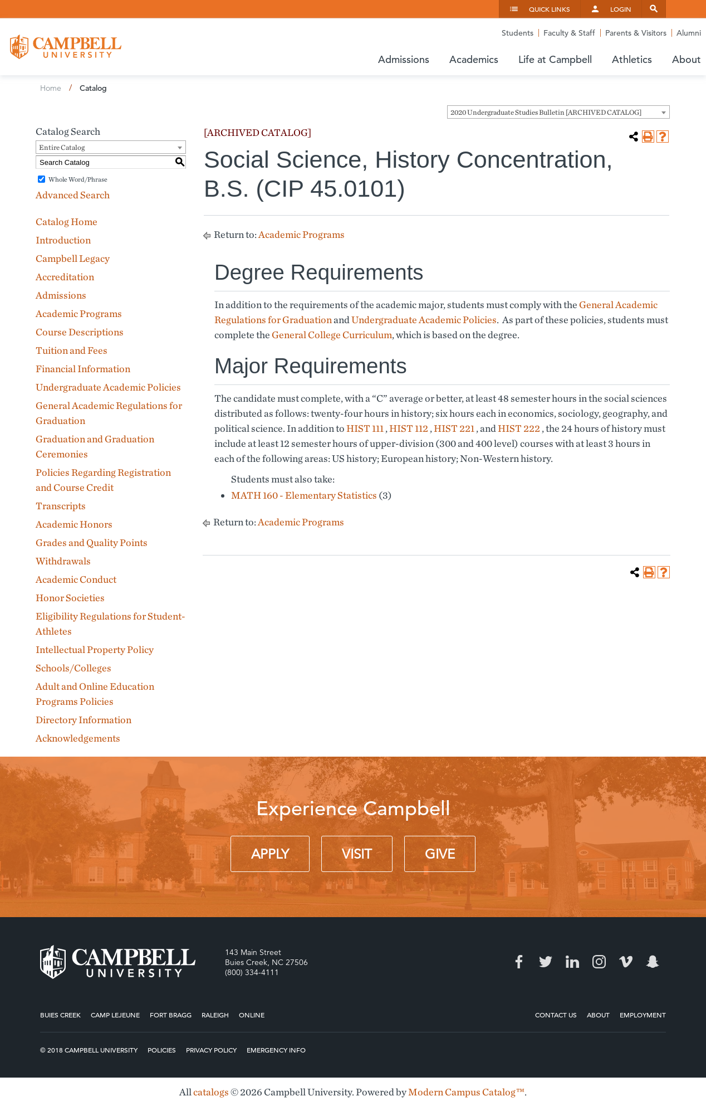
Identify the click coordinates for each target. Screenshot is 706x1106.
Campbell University (65, 46)
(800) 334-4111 (252, 972)
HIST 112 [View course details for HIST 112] (408, 428)
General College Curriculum (332, 334)
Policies (162, 1049)
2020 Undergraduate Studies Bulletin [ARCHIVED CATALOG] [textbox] (545, 112)
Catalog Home (66, 221)
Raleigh (215, 1014)
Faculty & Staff (569, 33)
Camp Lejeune (115, 1014)
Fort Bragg (171, 1014)
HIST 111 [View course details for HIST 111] (365, 428)
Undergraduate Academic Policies (108, 387)
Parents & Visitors (635, 33)
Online (251, 1014)
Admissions (61, 295)
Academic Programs (79, 313)
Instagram (599, 961)
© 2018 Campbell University (89, 1049)
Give (440, 854)
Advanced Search (73, 195)
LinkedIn (572, 961)
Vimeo (625, 961)
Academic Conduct (76, 579)
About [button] (686, 59)
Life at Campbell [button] (555, 59)
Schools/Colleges (73, 668)
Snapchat (652, 961)
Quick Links (549, 8)
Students (517, 33)
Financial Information (83, 368)
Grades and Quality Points (92, 542)
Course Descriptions (80, 332)
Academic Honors (74, 524)
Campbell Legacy (73, 258)
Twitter (545, 961)
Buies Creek (60, 1014)
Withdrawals (63, 561)
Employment (643, 1014)
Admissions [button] (403, 59)
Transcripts (61, 505)
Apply (270, 854)
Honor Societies (70, 597)
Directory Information (83, 719)
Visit (357, 854)
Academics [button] (473, 59)
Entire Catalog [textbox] (62, 147)
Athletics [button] (632, 59)
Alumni (688, 33)
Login (620, 8)
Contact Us (556, 1014)
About (598, 1014)
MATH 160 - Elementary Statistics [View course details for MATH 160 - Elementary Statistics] (304, 495)
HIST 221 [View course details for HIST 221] (454, 428)
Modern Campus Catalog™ (466, 1092)
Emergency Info (276, 1049)
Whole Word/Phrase (77, 179)
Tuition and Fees (71, 350)
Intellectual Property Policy (95, 649)
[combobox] (558, 112)
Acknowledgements (78, 738)
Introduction (63, 240)
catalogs (211, 1092)
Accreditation (65, 276)
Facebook (519, 961)
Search (653, 9)
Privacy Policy (211, 1049)
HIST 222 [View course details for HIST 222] (519, 428)
